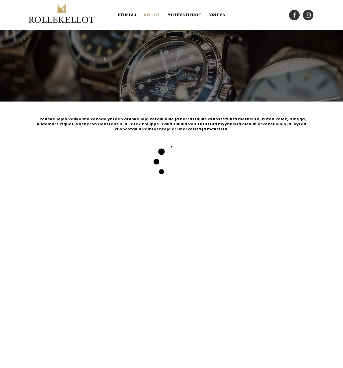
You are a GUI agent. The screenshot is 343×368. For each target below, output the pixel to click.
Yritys (217, 15)
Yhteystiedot (185, 15)
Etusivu (127, 15)
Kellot (152, 15)
